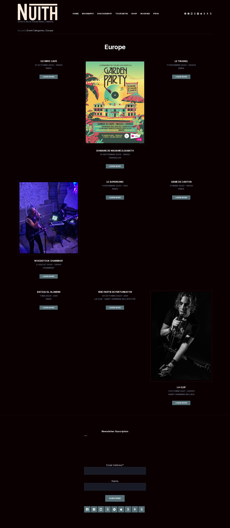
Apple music (201, 13)
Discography (104, 13)
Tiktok (195, 13)
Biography (88, 13)
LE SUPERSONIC (115, 181)
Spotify (198, 13)
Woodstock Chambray (48, 260)
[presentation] (107, 445)
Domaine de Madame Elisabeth (115, 150)
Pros (156, 13)
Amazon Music (207, 13)
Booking (145, 13)
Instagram (188, 13)
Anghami (211, 13)
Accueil (21, 30)
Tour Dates (121, 13)
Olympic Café (48, 61)
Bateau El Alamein (48, 291)
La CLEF (181, 387)
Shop (134, 13)
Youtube (192, 13)
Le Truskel (181, 61)
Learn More (48, 77)
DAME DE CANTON (181, 181)
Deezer (204, 13)
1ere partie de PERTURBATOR (115, 291)
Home (76, 13)
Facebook (185, 13)
